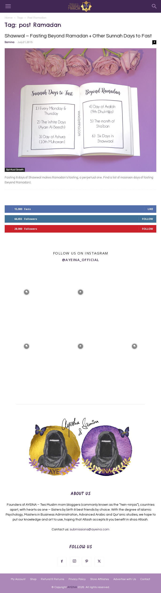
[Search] (154, 6)
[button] (7, 6)
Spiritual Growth (14, 170)
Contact (145, 579)
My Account (18, 579)
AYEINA (72, 587)
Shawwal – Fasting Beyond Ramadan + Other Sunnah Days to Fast (78, 35)
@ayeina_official (80, 259)
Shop (33, 579)
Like (150, 209)
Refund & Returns (52, 579)
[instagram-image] (26, 291)
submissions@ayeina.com (89, 529)
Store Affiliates (99, 579)
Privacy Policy (77, 579)
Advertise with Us (124, 579)
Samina (9, 42)
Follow (147, 219)
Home (9, 17)
